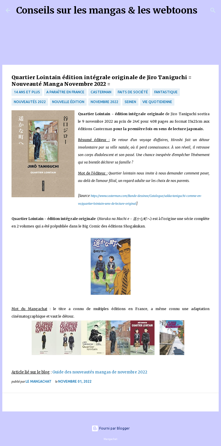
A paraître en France (65, 92)
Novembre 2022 (104, 102)
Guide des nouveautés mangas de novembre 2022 (99, 372)
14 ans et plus (27, 92)
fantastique (166, 92)
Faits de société (133, 92)
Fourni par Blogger (111, 428)
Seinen (130, 102)
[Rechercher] (205, 10)
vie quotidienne (157, 102)
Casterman (101, 92)
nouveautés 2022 (30, 102)
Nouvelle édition (68, 102)
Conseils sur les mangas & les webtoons (106, 10)
